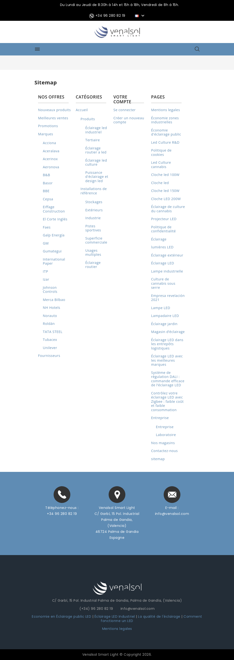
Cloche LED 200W (166, 198)
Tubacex (50, 339)
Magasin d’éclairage (168, 331)
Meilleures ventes (53, 118)
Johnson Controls (50, 289)
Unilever (50, 347)
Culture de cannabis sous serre (163, 283)
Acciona (49, 143)
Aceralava (51, 151)
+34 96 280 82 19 (62, 513)
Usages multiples (93, 252)
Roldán (49, 323)
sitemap (158, 459)
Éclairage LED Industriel (115, 616)
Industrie (93, 218)
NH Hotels (51, 307)
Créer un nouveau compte (128, 120)
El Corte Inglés (55, 219)
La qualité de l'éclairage (159, 616)
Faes (46, 227)
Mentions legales (165, 110)
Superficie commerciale (96, 240)
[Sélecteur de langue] (140, 15)
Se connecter (124, 110)
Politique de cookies (161, 152)
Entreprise (160, 417)
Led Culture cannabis (161, 164)
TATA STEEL (52, 331)
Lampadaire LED (165, 315)
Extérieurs (94, 210)
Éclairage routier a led (96, 150)
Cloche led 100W (165, 174)
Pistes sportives (93, 228)
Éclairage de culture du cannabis (168, 208)
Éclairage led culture (96, 162)
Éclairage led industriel (96, 129)
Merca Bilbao (54, 299)
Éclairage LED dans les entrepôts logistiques (167, 344)
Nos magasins (163, 443)
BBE (46, 191)
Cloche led (160, 182)
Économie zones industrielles (165, 120)
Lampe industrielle (167, 271)
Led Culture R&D (165, 142)
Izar (46, 279)
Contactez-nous (164, 450)
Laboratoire (166, 434)
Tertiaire (92, 140)
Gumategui (52, 251)
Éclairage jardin (164, 324)
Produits (88, 119)
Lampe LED (160, 307)
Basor (48, 183)
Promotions (48, 126)
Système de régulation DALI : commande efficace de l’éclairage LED (167, 378)
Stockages (93, 202)
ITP (45, 271)
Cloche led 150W (165, 190)
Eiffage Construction (54, 209)
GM (46, 243)
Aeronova (51, 167)
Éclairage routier (93, 264)
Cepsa (48, 199)
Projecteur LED (164, 219)
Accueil (82, 110)
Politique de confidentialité (163, 229)
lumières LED (162, 247)
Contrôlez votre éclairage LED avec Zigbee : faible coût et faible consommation (167, 401)
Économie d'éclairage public (166, 132)
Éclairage (159, 239)
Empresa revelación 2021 (168, 297)
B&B (46, 175)
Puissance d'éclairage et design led (96, 176)
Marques (45, 134)
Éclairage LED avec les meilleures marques (167, 360)
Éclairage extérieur (167, 255)
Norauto (50, 315)
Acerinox (50, 159)
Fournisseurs (49, 355)
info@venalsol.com (172, 513)
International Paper (54, 261)
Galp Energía (54, 235)
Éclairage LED (162, 263)
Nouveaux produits (54, 110)
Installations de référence (94, 190)
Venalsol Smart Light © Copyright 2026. (117, 654)
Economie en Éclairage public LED (61, 616)
